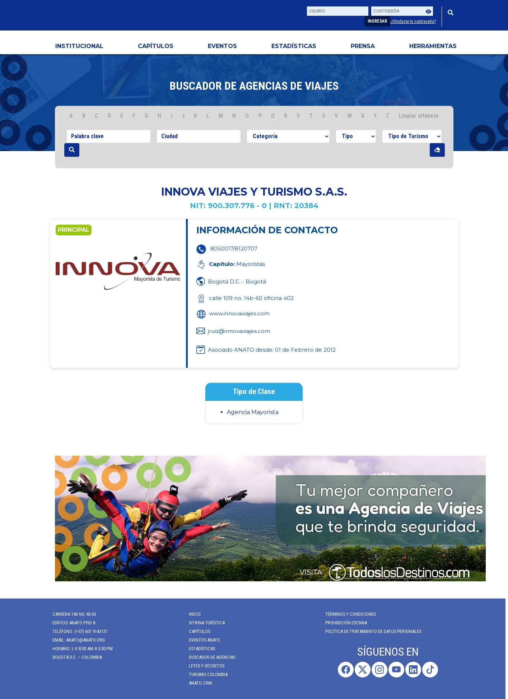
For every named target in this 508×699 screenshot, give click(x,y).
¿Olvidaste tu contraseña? (413, 21)
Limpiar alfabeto (419, 115)
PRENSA (363, 46)
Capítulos (155, 46)
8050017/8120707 (233, 248)
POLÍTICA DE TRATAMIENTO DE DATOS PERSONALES (370, 631)
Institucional (79, 46)
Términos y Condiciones (347, 614)
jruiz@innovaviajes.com (239, 331)
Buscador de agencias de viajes (254, 86)
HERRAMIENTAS (433, 46)
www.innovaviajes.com (233, 313)
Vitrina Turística (203, 622)
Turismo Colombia (204, 674)
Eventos (222, 46)
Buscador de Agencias (208, 657)
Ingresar (377, 21)
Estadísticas (293, 46)
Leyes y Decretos (203, 665)
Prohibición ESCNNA (342, 622)
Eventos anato (200, 640)
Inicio (191, 614)
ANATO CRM (196, 683)
